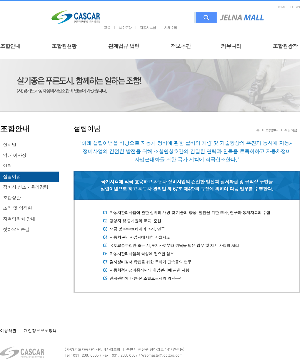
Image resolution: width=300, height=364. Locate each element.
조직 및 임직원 (17, 208)
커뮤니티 (231, 46)
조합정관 (12, 197)
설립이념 (12, 176)
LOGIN (295, 7)
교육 (107, 27)
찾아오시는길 (16, 229)
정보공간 (181, 46)
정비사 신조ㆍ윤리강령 (25, 187)
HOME (281, 7)
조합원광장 (285, 46)
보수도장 (125, 27)
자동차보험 (148, 27)
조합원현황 (63, 46)
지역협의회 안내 (19, 218)
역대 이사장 (14, 155)
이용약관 (8, 330)
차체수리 (170, 27)
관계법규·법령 (123, 46)
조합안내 (10, 46)
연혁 (7, 165)
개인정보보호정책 (40, 330)
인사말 (9, 144)
